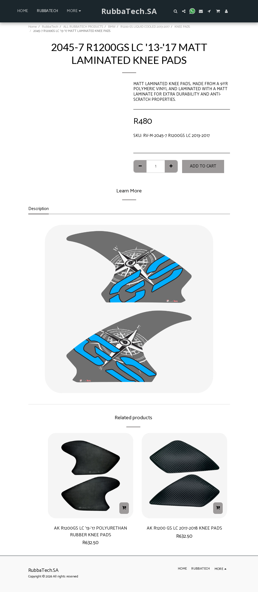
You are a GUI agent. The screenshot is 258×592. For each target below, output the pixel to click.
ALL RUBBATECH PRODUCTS (83, 26)
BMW (111, 26)
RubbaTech (50, 26)
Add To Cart (203, 166)
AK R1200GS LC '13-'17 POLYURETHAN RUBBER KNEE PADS (90, 532)
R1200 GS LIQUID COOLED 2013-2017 (144, 26)
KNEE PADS (182, 26)
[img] (90, 475)
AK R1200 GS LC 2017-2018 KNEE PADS (184, 529)
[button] (175, 11)
